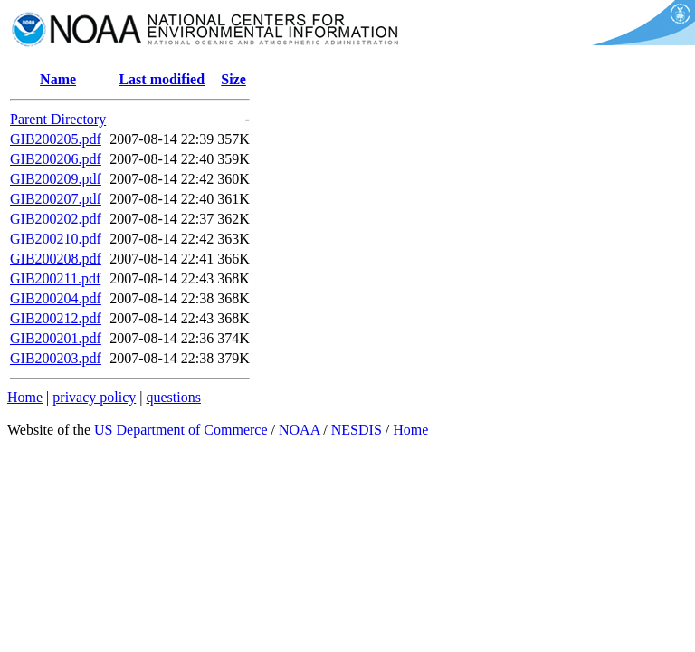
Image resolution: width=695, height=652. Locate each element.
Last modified (162, 79)
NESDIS (356, 429)
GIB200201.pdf (55, 338)
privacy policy (94, 397)
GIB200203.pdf (55, 358)
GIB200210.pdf (55, 238)
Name (58, 79)
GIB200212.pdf (55, 318)
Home (25, 397)
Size (233, 79)
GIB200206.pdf (55, 159)
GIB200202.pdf (55, 218)
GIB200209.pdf (55, 179)
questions (173, 397)
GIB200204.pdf (55, 298)
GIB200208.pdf (55, 258)
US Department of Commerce (181, 429)
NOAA (299, 429)
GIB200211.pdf (55, 278)
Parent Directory (58, 119)
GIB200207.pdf (55, 198)
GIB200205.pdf (55, 139)
